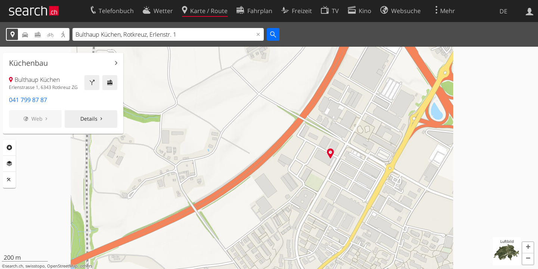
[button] (528, 247)
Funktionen (9, 180)
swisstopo (35, 266)
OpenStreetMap (62, 266)
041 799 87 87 (28, 100)
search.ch (14, 266)
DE (503, 11)
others (86, 266)
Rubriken (9, 147)
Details (89, 118)
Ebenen (9, 163)
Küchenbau (28, 63)
